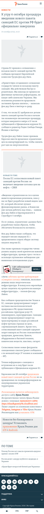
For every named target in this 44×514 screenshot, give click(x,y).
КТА (17, 511)
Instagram (15, 410)
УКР (27, 511)
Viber (25, 410)
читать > (36, 269)
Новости (5, 10)
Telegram (5, 410)
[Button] (32, 37)
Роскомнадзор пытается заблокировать (19, 392)
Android (12, 430)
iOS (5, 430)
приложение (10, 426)
